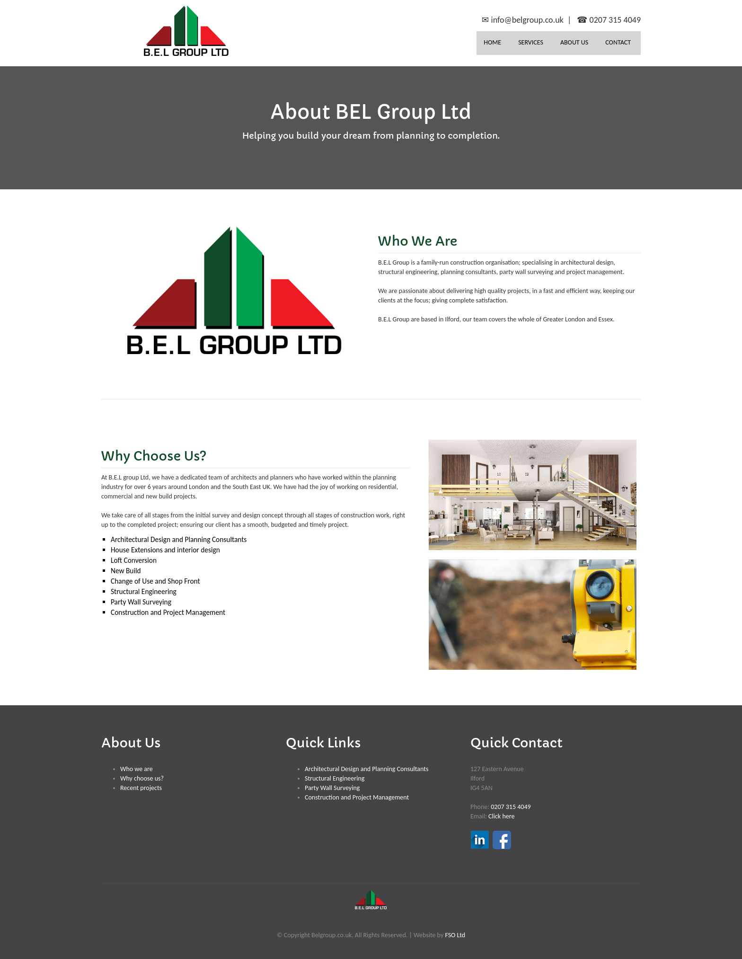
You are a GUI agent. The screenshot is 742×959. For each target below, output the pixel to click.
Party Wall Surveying (332, 788)
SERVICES (530, 42)
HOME (492, 42)
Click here (501, 816)
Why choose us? (142, 778)
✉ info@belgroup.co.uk (522, 20)
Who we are (136, 769)
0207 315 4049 (510, 807)
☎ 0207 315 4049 (609, 20)
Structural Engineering (334, 778)
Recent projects (141, 788)
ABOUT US (574, 42)
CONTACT (618, 42)
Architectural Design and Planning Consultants (366, 769)
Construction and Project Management (357, 797)
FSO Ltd (455, 935)
